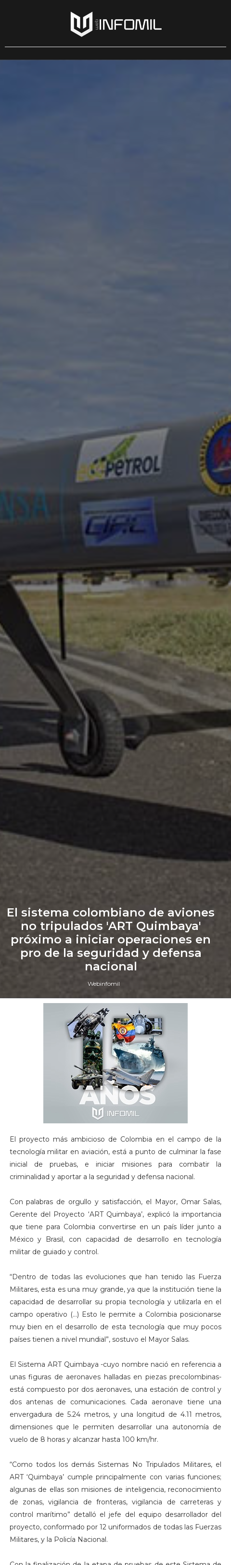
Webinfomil (104, 983)
